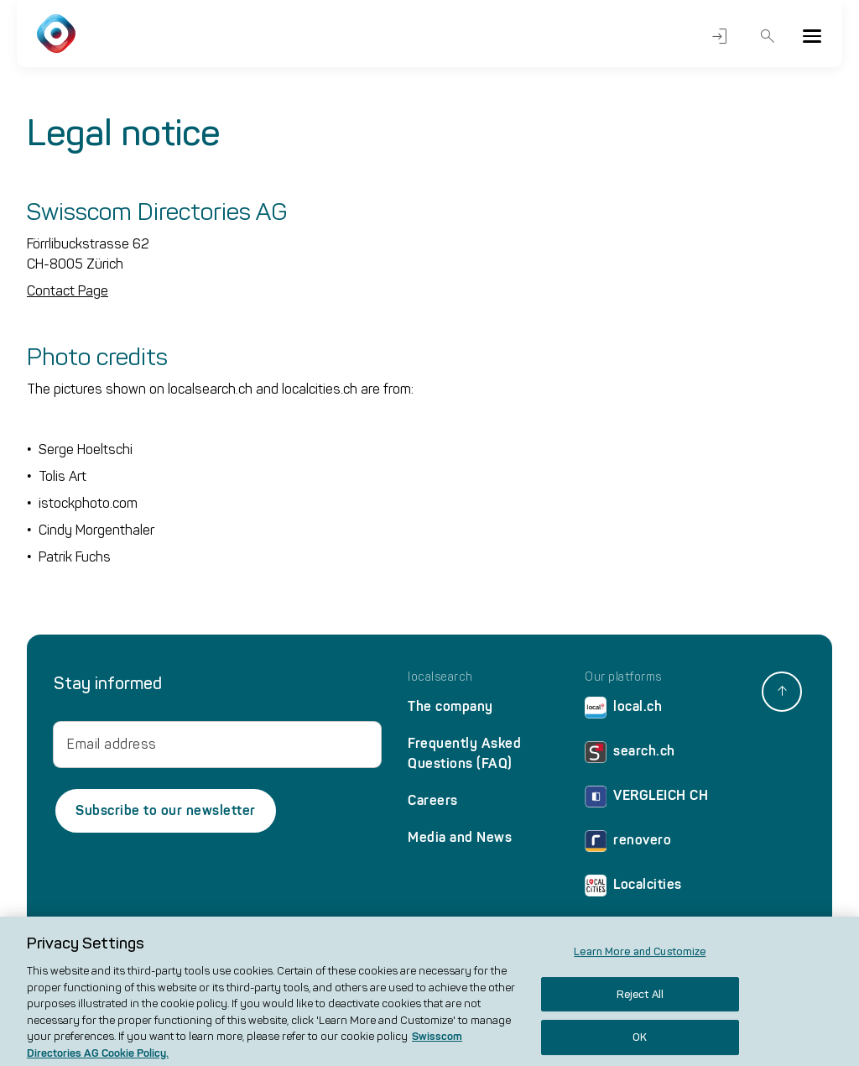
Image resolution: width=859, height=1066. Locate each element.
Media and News (460, 837)
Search (768, 36)
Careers (433, 800)
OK (640, 1044)
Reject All (640, 1001)
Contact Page (67, 291)
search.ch (630, 755)
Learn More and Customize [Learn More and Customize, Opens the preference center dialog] (639, 959)
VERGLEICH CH (646, 799)
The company (450, 706)
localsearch (440, 677)
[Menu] (812, 36)
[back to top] (782, 691)
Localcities (633, 888)
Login (719, 36)
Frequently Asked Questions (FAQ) (464, 753)
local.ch (623, 710)
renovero (628, 844)
